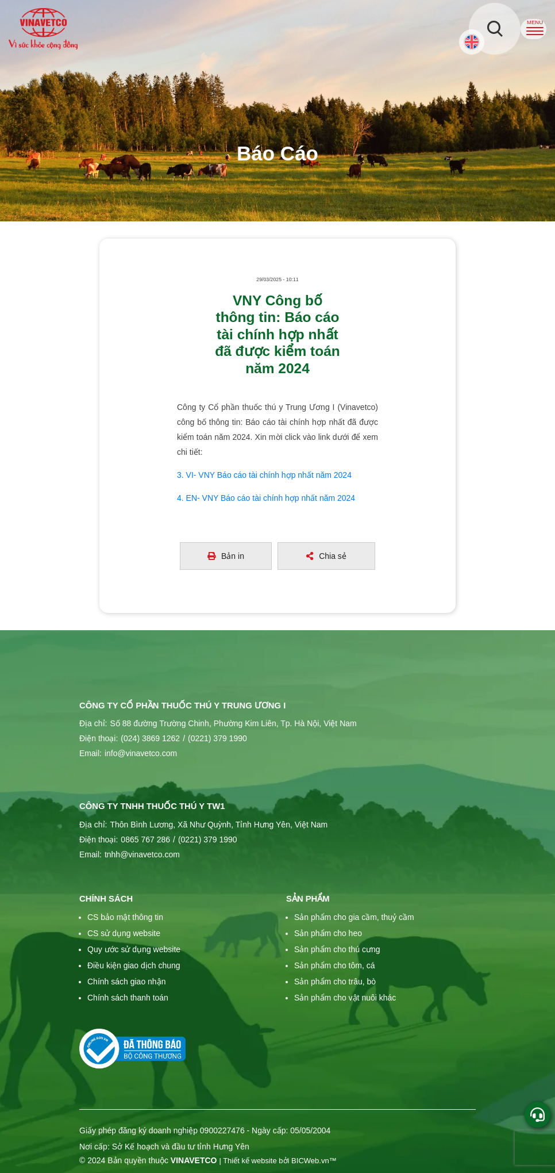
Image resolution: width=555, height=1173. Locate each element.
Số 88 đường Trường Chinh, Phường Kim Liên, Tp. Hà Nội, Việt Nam (233, 723)
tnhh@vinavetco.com (142, 854)
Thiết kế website (250, 1160)
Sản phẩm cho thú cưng (337, 949)
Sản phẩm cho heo (328, 933)
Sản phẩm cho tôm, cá (334, 965)
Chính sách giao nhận (126, 981)
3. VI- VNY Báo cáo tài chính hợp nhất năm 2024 (264, 475)
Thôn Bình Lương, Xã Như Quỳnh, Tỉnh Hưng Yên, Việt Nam (218, 824)
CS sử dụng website (123, 933)
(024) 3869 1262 (150, 738)
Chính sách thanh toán (127, 997)
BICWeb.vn (310, 1160)
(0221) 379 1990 (215, 738)
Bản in (225, 556)
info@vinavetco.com (141, 753)
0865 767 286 (145, 839)
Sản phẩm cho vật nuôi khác (345, 997)
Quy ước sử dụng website (133, 949)
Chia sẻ (326, 556)
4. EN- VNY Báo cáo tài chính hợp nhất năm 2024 (266, 498)
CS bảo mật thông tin (125, 917)
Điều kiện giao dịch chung (133, 965)
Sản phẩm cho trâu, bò (335, 981)
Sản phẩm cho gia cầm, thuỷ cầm (354, 917)
